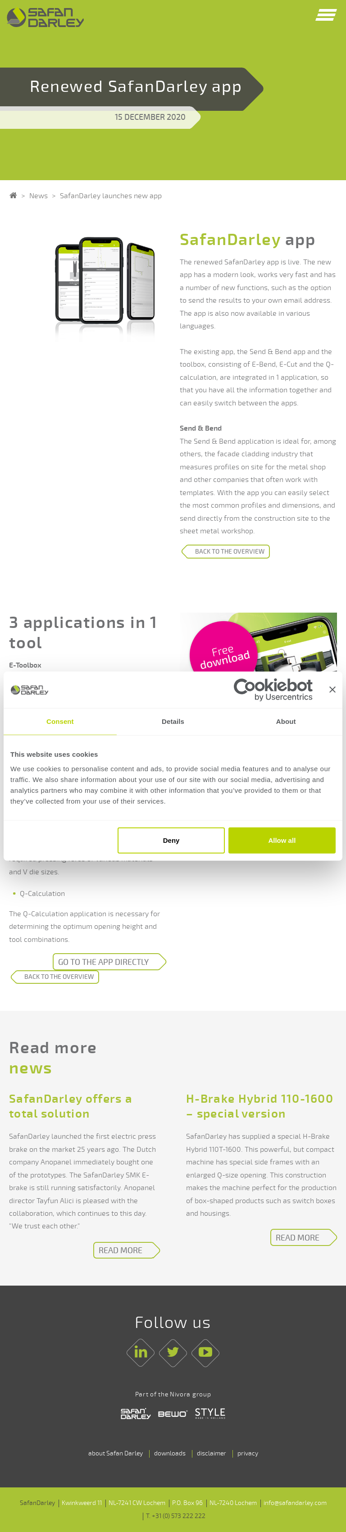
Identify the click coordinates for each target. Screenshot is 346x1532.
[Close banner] (332, 689)
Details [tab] (173, 721)
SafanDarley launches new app (111, 195)
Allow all (282, 840)
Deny (171, 840)
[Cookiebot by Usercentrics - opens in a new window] (273, 689)
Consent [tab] (60, 721)
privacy (247, 1453)
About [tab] (286, 721)
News (38, 195)
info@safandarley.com (295, 1503)
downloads (170, 1453)
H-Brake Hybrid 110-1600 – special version (259, 1106)
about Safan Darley (115, 1453)
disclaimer (211, 1453)
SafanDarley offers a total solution (70, 1106)
